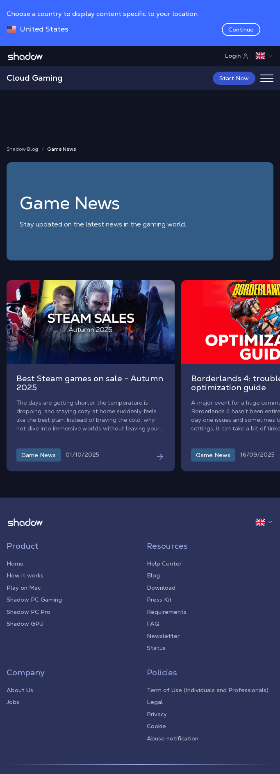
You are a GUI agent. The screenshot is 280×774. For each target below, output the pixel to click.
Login (237, 55)
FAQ (153, 623)
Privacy (157, 714)
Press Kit (159, 599)
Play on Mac (24, 587)
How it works (25, 575)
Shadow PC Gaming (34, 599)
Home (15, 563)
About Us (20, 690)
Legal (155, 702)
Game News (61, 149)
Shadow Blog (22, 149)
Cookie (156, 726)
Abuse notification (172, 738)
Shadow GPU (25, 623)
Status (156, 648)
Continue (241, 29)
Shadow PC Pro (28, 612)
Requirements (167, 612)
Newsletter (163, 636)
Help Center (164, 563)
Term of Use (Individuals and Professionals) (208, 690)
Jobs (13, 702)
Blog (153, 575)
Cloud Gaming (35, 77)
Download (161, 587)
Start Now (234, 78)
